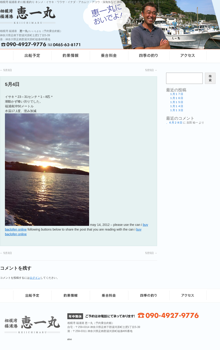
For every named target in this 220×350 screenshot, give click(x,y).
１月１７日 (176, 94)
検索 (210, 78)
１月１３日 (176, 110)
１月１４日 (176, 106)
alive (69, 339)
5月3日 (6, 70)
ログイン (35, 277)
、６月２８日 (174, 122)
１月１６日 (176, 98)
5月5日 (151, 70)
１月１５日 (176, 102)
